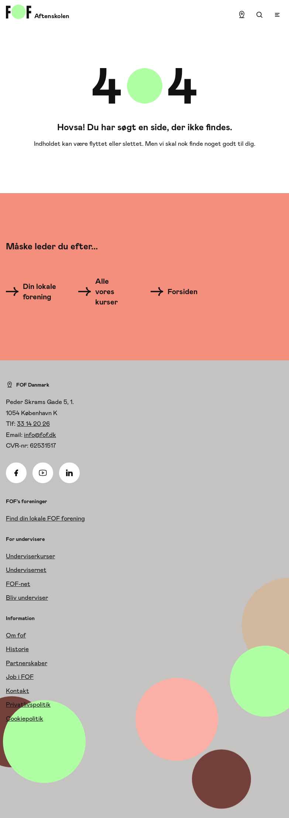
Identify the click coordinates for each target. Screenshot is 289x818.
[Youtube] (42, 472)
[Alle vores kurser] (102, 291)
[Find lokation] (242, 15)
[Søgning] (259, 15)
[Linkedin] (69, 472)
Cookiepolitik (24, 718)
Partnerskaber (26, 663)
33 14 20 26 (33, 424)
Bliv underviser (27, 597)
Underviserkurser (30, 556)
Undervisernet (26, 570)
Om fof (16, 635)
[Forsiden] (178, 291)
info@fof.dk (40, 435)
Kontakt (17, 691)
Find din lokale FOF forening (45, 518)
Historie (17, 649)
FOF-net (18, 584)
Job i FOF (20, 677)
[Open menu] (277, 15)
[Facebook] (16, 472)
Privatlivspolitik (28, 704)
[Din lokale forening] (33, 291)
